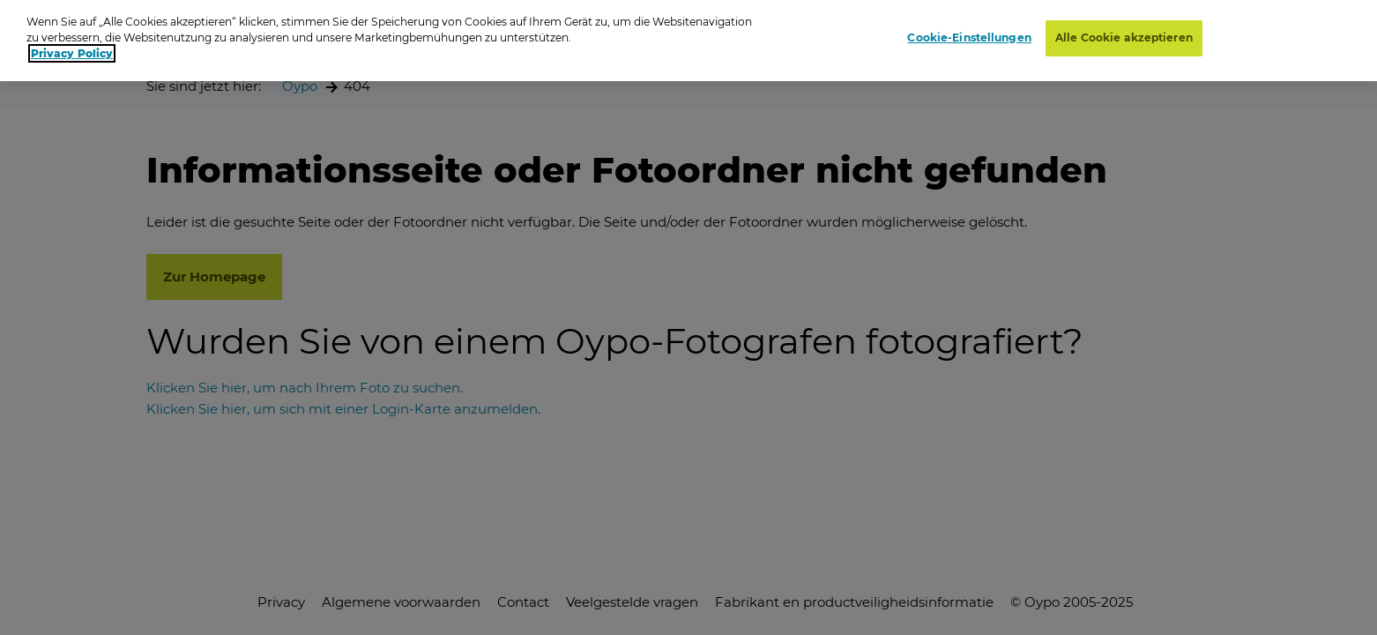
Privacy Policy (72, 48)
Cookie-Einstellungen (969, 32)
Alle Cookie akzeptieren (1124, 32)
